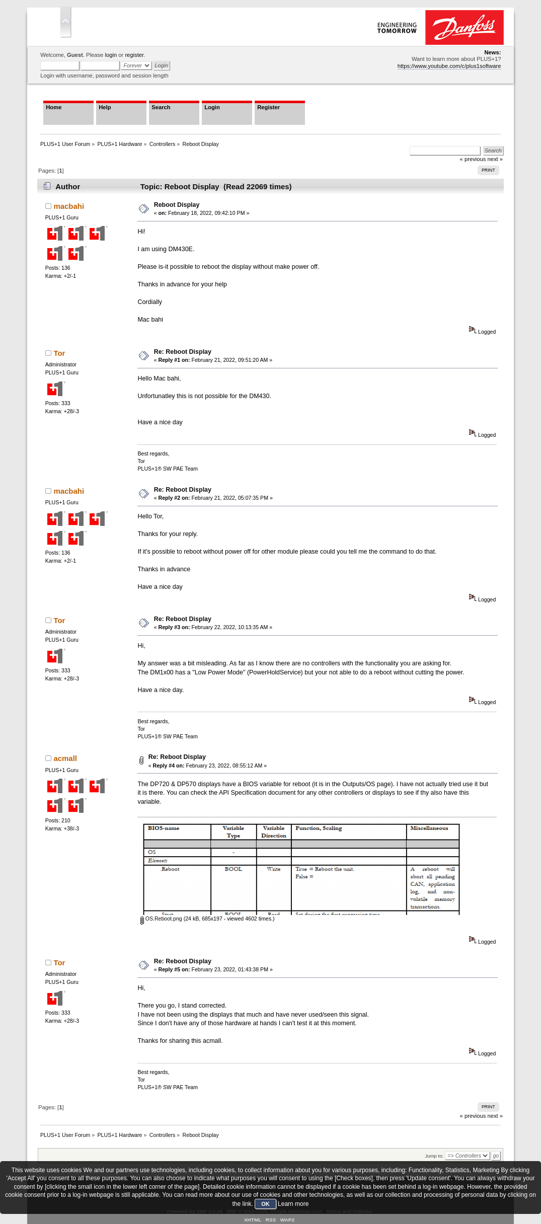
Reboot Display (177, 204)
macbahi (68, 206)
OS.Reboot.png (161, 918)
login (111, 55)
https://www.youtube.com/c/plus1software (449, 66)
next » (495, 1116)
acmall (65, 758)
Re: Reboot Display (182, 351)
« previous (473, 1116)
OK (265, 1204)
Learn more (293, 1203)
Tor (59, 353)
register (134, 55)
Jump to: (434, 1156)
